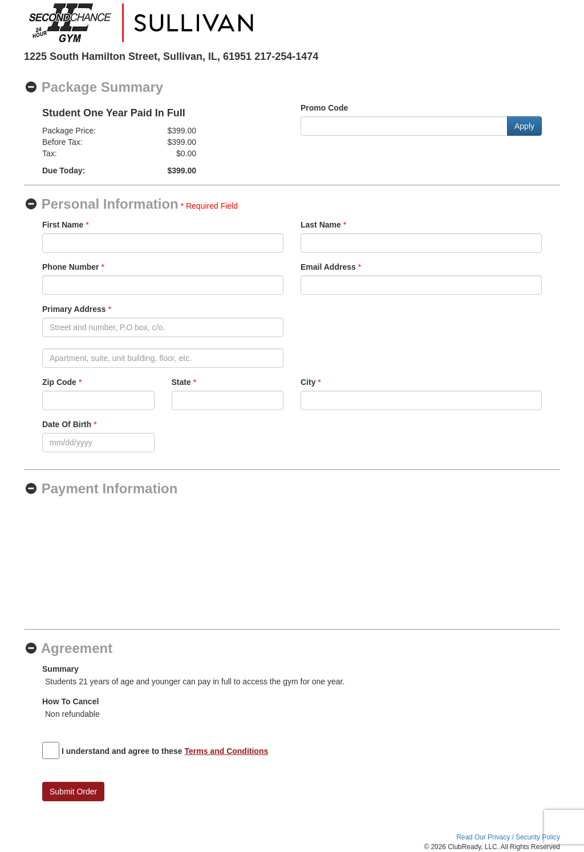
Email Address (328, 266)
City (308, 382)
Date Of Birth (66, 424)
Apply (524, 126)
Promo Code (324, 107)
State (181, 382)
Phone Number (70, 266)
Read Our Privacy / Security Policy (508, 837)
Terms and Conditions (227, 751)
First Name (62, 224)
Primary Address (74, 309)
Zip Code (59, 382)
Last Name (321, 224)
